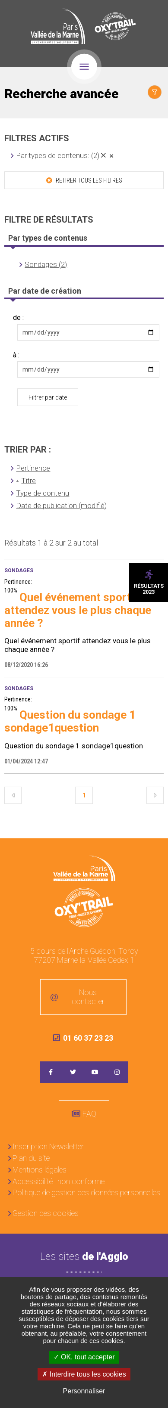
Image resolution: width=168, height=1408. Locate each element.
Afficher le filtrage (155, 92)
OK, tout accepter (84, 1357)
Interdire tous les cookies (84, 1374)
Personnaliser (84, 1391)
